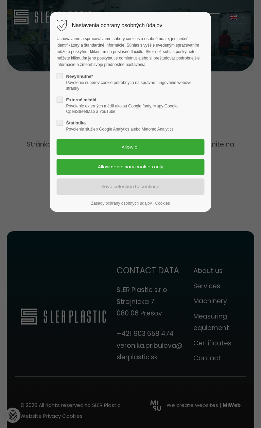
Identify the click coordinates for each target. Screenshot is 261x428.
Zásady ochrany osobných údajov (121, 203)
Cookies (162, 203)
